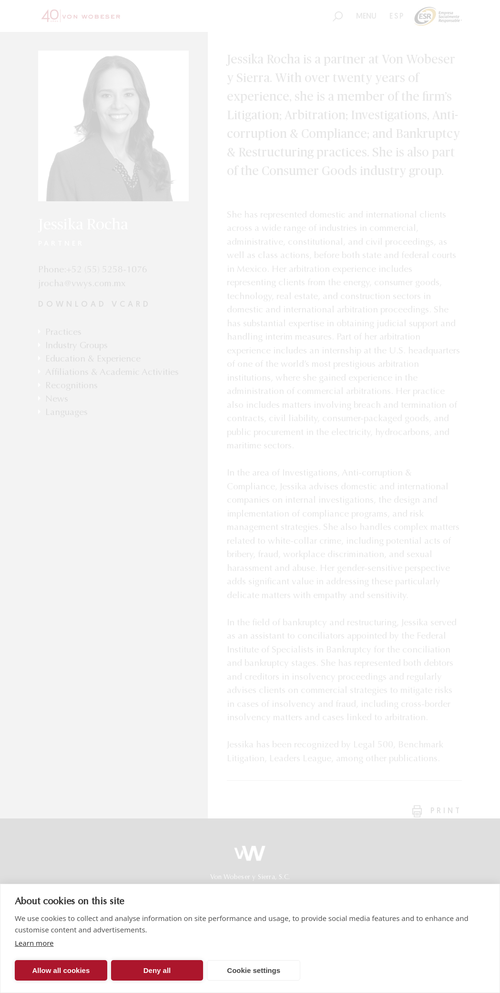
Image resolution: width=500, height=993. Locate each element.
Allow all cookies (61, 970)
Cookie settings (253, 970)
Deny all (157, 970)
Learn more (34, 943)
